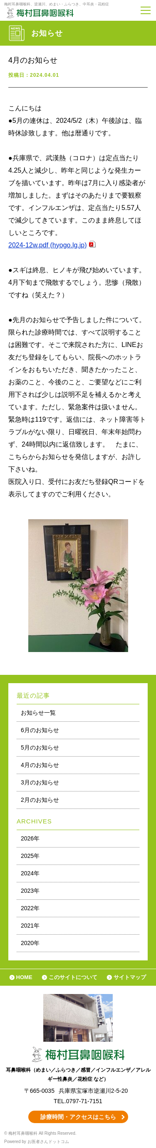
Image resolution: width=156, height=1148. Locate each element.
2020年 (30, 943)
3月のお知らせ (40, 782)
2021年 (30, 925)
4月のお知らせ (40, 765)
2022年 (30, 908)
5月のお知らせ (40, 747)
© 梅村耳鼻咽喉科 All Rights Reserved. (40, 1133)
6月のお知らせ (40, 730)
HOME (24, 977)
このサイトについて (73, 977)
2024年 (30, 873)
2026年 (30, 838)
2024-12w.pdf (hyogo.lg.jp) (47, 245)
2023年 (30, 890)
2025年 (30, 855)
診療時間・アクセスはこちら (78, 1117)
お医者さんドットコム (48, 1141)
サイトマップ (130, 977)
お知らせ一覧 (38, 712)
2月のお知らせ (40, 799)
